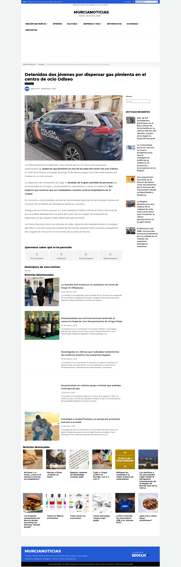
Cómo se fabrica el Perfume (55, 517)
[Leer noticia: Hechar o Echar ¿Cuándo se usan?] (56, 460)
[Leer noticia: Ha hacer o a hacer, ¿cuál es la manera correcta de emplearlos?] (33, 460)
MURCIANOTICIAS (91, 12)
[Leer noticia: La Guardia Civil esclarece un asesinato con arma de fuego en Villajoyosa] (42, 292)
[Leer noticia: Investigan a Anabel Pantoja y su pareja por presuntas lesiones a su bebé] (42, 426)
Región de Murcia (37, 24)
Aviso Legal (100, 565)
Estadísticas (71, 559)
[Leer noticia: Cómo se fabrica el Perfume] (56, 503)
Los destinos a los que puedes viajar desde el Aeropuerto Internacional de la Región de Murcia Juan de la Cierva (148, 481)
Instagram (38, 559)
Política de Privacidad (124, 565)
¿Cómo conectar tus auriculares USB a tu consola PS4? (124, 519)
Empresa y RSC (92, 24)
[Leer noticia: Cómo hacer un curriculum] (79, 503)
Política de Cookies (86, 565)
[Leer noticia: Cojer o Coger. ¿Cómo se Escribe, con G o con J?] (102, 460)
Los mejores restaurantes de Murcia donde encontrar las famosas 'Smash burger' (32, 522)
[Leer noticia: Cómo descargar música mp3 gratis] (102, 503)
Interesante (61, 256)
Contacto (110, 565)
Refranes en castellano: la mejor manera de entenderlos (125, 476)
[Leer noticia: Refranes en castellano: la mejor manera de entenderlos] (125, 460)
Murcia (27, 271)
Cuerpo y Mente (31, 556)
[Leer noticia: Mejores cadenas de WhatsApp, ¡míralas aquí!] (79, 460)
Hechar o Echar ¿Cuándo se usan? (54, 475)
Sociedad (133, 24)
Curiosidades (82, 556)
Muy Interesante (37, 256)
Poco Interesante (86, 256)
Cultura (73, 24)
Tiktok (55, 559)
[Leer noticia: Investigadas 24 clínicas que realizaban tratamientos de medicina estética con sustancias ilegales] (42, 359)
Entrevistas (114, 24)
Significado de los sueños (65, 556)
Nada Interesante (110, 256)
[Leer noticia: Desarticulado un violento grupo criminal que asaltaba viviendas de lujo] (42, 393)
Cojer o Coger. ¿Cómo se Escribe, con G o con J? (101, 476)
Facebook (29, 559)
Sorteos (128, 2)
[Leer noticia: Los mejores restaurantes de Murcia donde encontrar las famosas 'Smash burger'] (33, 503)
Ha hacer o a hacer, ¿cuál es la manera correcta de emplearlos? (32, 476)
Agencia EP (35, 89)
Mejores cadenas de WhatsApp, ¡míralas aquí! (78, 475)
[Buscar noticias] (133, 2)
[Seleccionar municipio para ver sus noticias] (146, 2)
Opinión (57, 24)
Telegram (47, 559)
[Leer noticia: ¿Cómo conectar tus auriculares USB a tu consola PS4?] (125, 503)
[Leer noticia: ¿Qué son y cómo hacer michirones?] (148, 503)
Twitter (62, 559)
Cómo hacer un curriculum (77, 517)
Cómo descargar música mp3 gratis (101, 518)
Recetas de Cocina (46, 556)
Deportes (31, 30)
